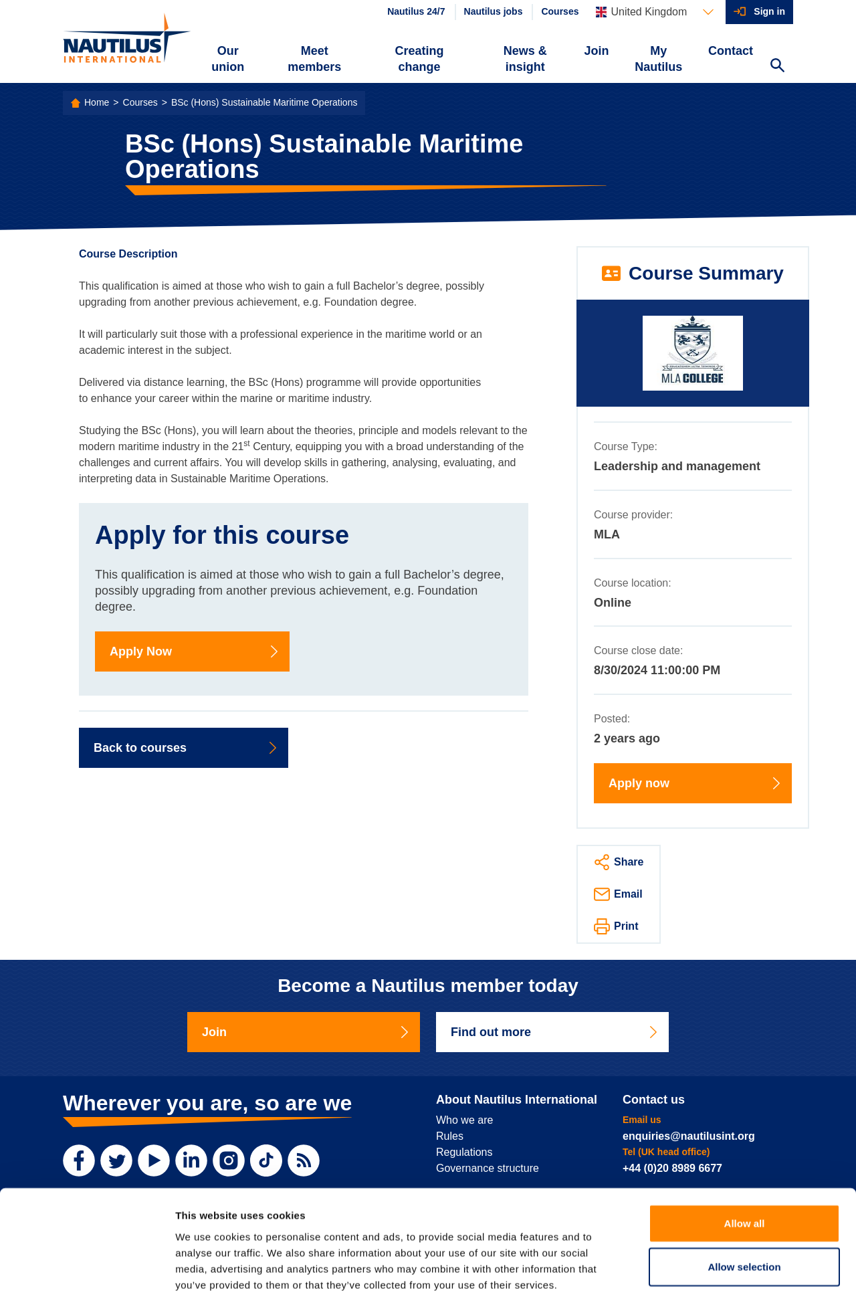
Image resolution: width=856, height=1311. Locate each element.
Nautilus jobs (493, 11)
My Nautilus (658, 59)
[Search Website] (777, 67)
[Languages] (655, 12)
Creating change (419, 59)
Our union (227, 59)
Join (596, 51)
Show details (702, 1284)
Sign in (769, 11)
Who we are (464, 1120)
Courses (559, 11)
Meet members (314, 59)
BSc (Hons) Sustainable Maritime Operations (264, 102)
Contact (730, 51)
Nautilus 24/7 (416, 11)
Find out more (555, 1032)
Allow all (744, 1169)
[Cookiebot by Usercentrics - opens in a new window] (86, 1285)
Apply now (695, 783)
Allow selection (744, 1213)
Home (96, 102)
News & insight (525, 59)
